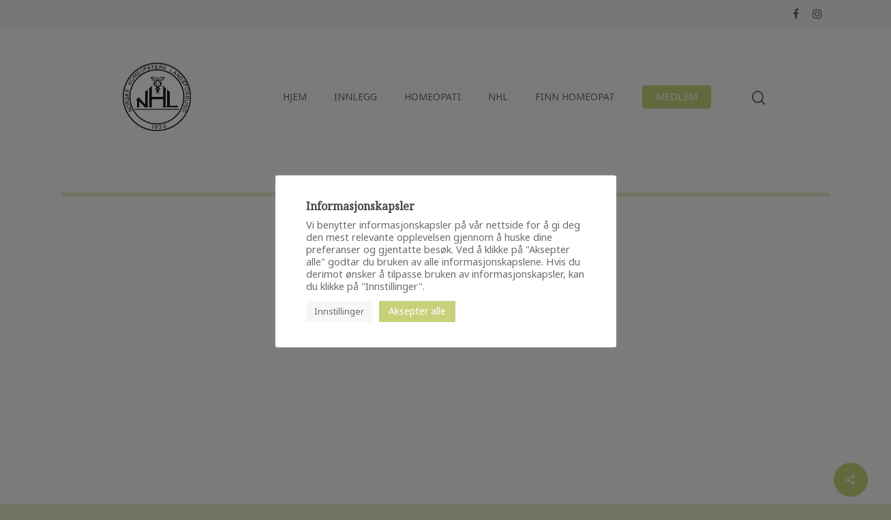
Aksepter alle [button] (417, 310)
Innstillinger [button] (339, 311)
